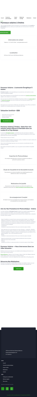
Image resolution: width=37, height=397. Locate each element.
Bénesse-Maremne (4, 254)
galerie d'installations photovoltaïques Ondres (24, 187)
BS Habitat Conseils (10, 133)
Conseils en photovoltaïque (8, 18)
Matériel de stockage (22, 18)
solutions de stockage (6, 100)
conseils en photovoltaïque (31, 95)
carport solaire (32, 99)
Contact (34, 18)
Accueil (2, 18)
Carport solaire (15, 18)
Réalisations (29, 18)
